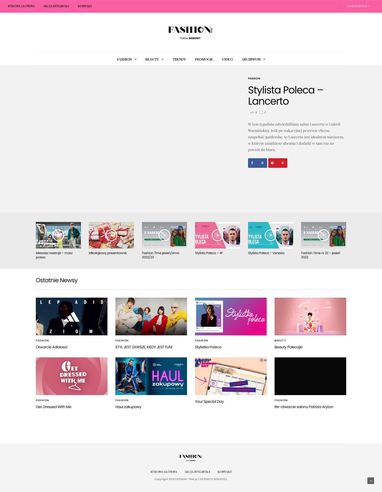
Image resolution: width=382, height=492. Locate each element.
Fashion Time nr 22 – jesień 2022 (320, 255)
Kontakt (85, 6)
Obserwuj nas (357, 6)
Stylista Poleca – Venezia (266, 253)
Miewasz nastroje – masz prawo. (54, 255)
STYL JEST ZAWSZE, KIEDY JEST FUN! (143, 347)
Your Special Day (209, 401)
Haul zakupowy (128, 406)
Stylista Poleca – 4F (209, 253)
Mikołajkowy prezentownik (108, 253)
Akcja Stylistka (56, 6)
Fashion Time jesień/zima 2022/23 (160, 255)
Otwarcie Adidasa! (51, 347)
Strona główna (21, 6)
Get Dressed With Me (53, 406)
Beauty (152, 59)
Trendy (179, 59)
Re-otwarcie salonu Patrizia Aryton (304, 406)
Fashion (124, 59)
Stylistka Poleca (208, 347)
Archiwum (251, 59)
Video (227, 59)
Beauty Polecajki (288, 347)
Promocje (204, 59)
